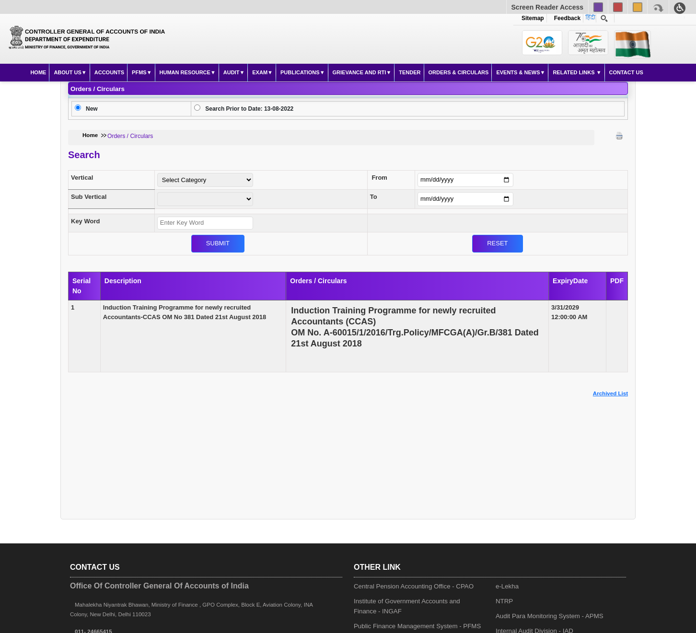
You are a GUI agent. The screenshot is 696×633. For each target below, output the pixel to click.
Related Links (574, 72)
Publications (300, 72)
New (92, 108)
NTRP (504, 601)
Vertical (82, 177)
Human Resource (185, 72)
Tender (409, 72)
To (373, 196)
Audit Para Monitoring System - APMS (549, 616)
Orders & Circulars (459, 72)
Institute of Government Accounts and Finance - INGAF (407, 606)
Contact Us (626, 72)
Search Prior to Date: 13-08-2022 (249, 108)
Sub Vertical (88, 196)
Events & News (518, 72)
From (379, 177)
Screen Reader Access (547, 7)
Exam (259, 72)
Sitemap (533, 18)
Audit (231, 72)
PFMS (139, 72)
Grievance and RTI (359, 72)
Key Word (85, 221)
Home (38, 72)
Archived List (610, 393)
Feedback (565, 18)
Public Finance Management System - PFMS (417, 626)
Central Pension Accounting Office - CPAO (414, 586)
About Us (67, 72)
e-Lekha (507, 586)
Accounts (109, 72)
